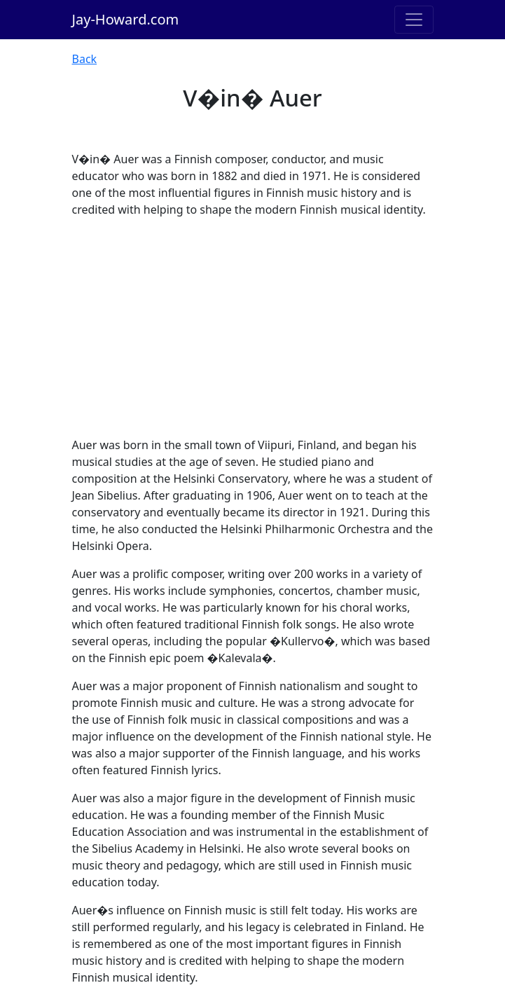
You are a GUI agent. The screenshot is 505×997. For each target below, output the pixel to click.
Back (84, 59)
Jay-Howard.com (125, 19)
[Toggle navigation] (414, 20)
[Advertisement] (253, 327)
